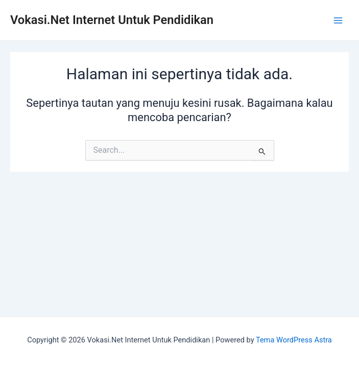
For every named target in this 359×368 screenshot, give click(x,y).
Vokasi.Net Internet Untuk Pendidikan (111, 20)
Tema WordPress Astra (294, 339)
